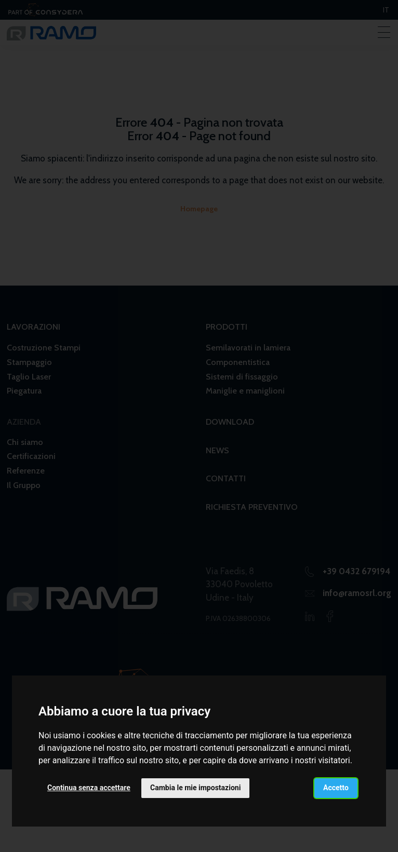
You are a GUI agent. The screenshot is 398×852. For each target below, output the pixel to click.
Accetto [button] (336, 787)
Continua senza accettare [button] (88, 787)
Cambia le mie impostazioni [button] (195, 787)
